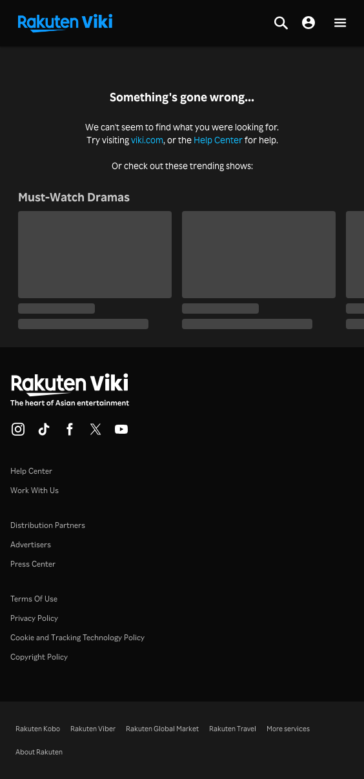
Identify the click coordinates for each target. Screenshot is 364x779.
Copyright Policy (39, 657)
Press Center (33, 564)
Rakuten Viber (93, 728)
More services (288, 728)
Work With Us (34, 490)
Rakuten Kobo (37, 728)
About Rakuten (39, 751)
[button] (340, 23)
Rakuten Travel (232, 728)
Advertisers (30, 544)
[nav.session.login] (308, 23)
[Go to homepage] (65, 22)
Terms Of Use (33, 598)
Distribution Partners (47, 525)
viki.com (147, 139)
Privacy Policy (34, 618)
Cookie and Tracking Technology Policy (77, 637)
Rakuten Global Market (162, 728)
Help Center (218, 139)
